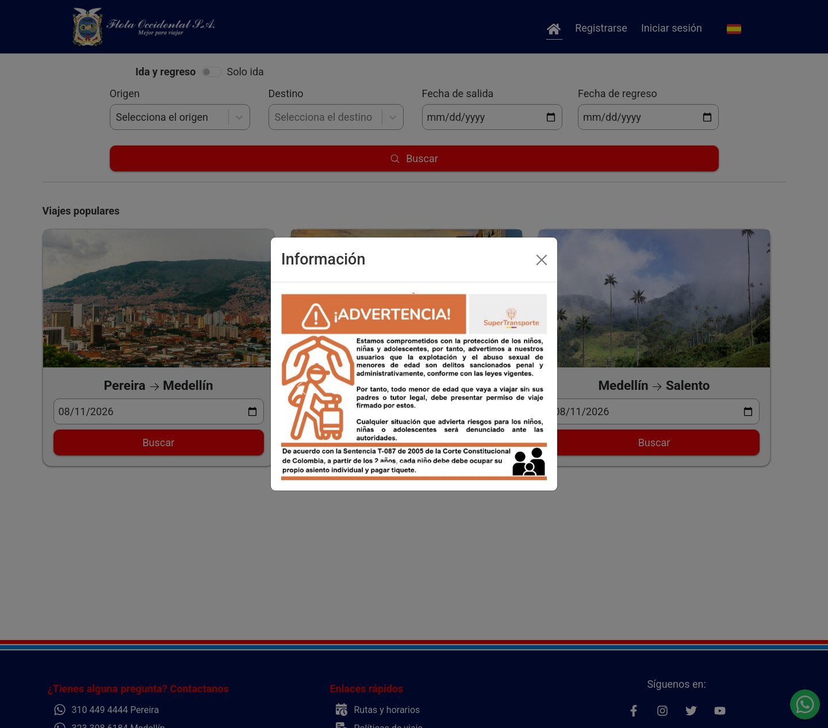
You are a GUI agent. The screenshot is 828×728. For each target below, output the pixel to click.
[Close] (541, 260)
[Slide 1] (383, 463)
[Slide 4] (445, 463)
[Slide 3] (424, 463)
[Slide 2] (403, 463)
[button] (301, 386)
